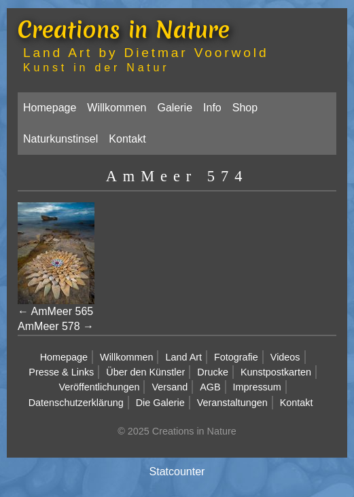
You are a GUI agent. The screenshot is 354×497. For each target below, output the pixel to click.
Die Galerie (160, 402)
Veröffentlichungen (98, 387)
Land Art (183, 357)
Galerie (174, 107)
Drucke (212, 372)
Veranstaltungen (232, 402)
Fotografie (236, 357)
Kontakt (127, 139)
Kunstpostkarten (276, 372)
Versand (170, 387)
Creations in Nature (124, 29)
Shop (245, 107)
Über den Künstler (145, 372)
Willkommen (116, 107)
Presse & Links (61, 372)
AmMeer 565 (62, 311)
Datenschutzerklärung (76, 402)
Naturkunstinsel (60, 139)
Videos (285, 357)
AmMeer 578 (49, 326)
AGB (210, 387)
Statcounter (177, 471)
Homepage (49, 107)
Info (212, 107)
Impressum (257, 387)
